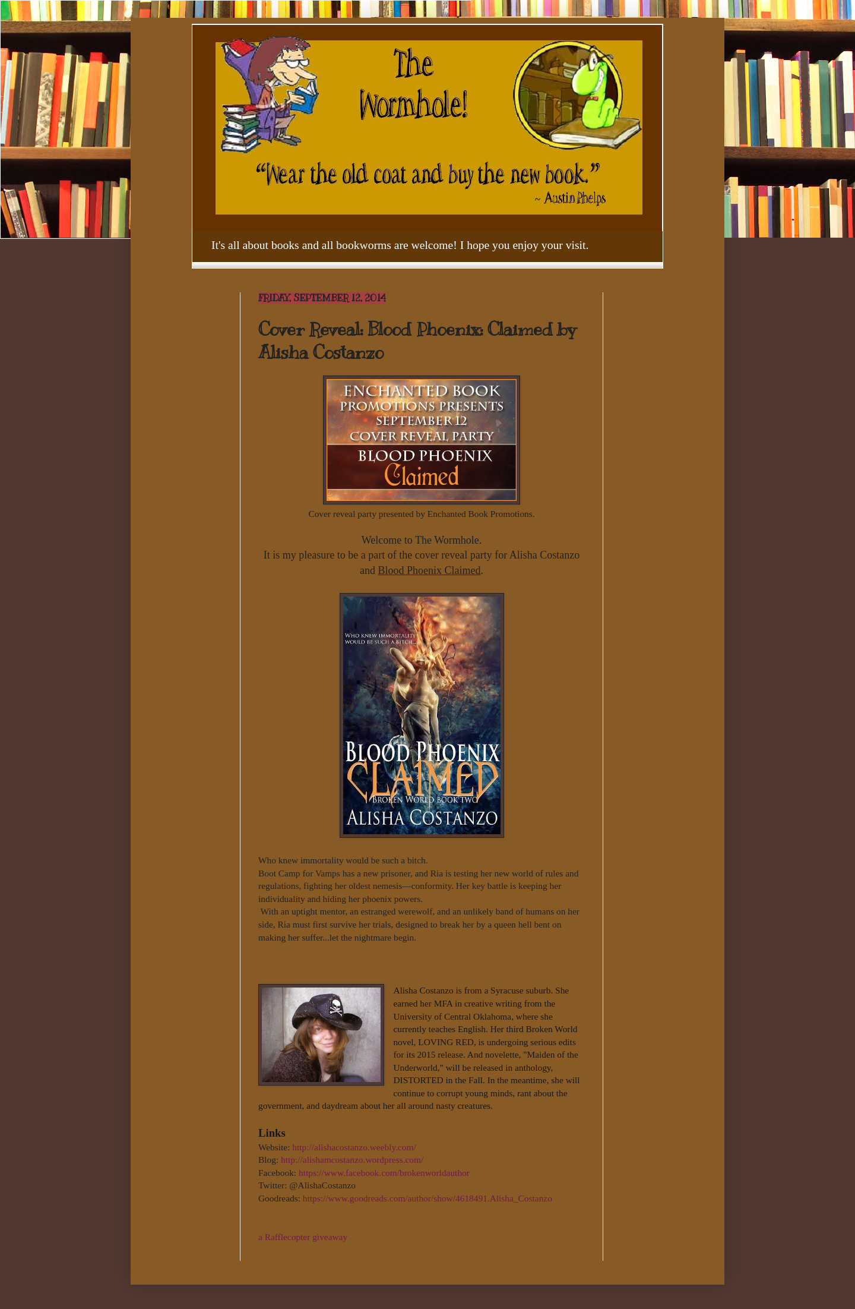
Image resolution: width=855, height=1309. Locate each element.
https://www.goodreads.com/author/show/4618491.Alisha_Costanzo (427, 1198)
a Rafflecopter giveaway (302, 1237)
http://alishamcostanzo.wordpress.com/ (352, 1160)
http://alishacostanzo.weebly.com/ (354, 1147)
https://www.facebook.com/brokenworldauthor (384, 1173)
